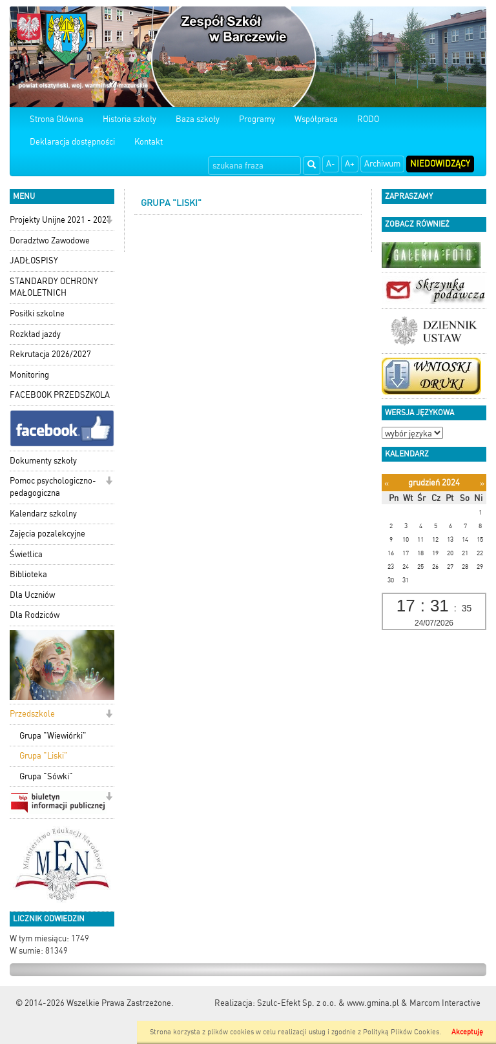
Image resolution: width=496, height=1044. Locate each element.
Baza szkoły (198, 119)
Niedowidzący (440, 164)
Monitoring (29, 375)
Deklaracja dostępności (72, 142)
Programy (257, 119)
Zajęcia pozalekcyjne (47, 533)
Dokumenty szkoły (43, 461)
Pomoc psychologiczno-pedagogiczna (53, 487)
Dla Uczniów (32, 595)
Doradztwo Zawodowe (50, 240)
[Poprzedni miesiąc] (386, 483)
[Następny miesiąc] (482, 483)
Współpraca (316, 119)
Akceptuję (467, 1032)
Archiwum (382, 164)
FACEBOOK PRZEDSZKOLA (60, 395)
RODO (368, 119)
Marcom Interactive (444, 1003)
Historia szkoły (129, 119)
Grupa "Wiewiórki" (53, 736)
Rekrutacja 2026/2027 (50, 354)
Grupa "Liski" (43, 756)
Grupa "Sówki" (46, 776)
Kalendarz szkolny (43, 513)
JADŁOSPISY (34, 260)
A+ (350, 164)
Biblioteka (28, 574)
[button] (108, 221)
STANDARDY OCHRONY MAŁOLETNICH (54, 287)
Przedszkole (32, 714)
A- (330, 164)
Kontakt (148, 142)
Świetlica (26, 554)
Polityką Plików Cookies (401, 1032)
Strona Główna (56, 119)
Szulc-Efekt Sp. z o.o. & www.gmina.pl (328, 1003)
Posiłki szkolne (37, 313)
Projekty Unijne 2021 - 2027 (60, 220)
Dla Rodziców (34, 615)
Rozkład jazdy (35, 334)
